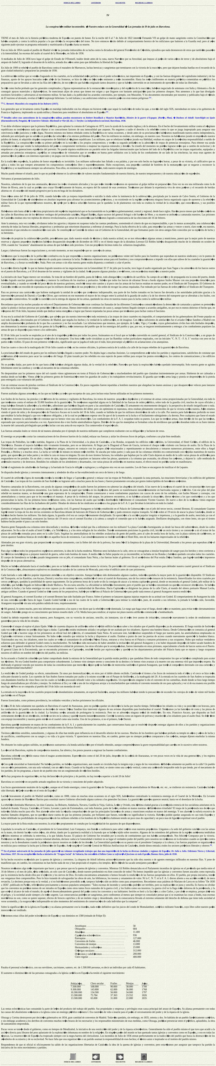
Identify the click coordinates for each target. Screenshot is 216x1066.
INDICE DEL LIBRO (72, 3)
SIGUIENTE (120, 3)
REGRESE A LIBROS (144, 3)
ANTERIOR (96, 3)
